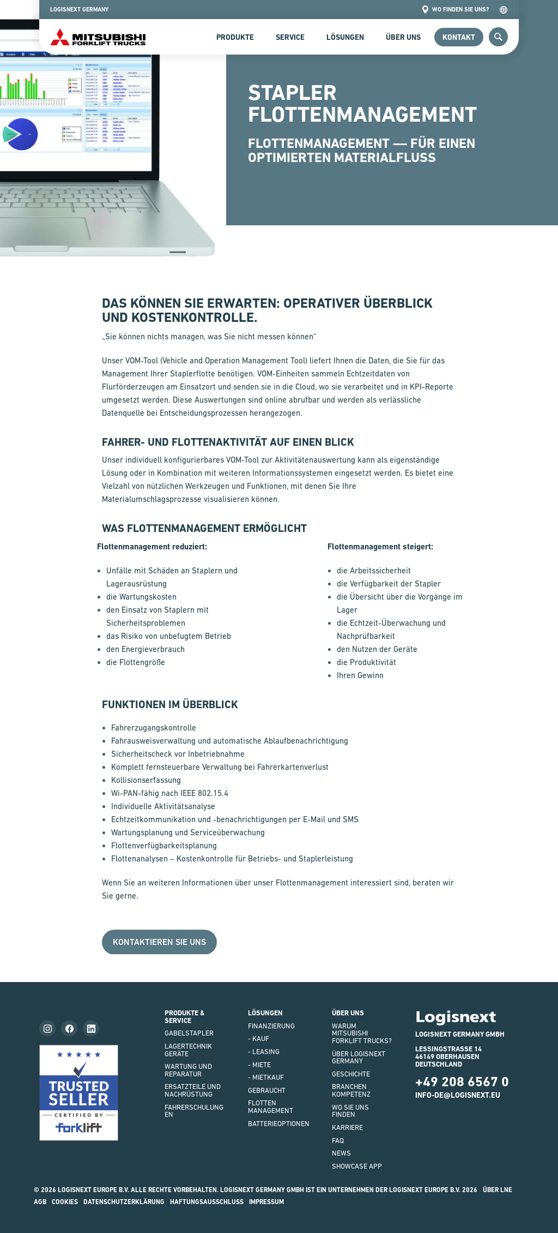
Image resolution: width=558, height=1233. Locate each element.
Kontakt (458, 37)
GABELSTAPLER (189, 1033)
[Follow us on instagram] (47, 1028)
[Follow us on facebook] (69, 1028)
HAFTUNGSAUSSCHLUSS (207, 1202)
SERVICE (290, 37)
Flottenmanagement (270, 1107)
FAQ (338, 1140)
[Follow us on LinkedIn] (91, 1028)
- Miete (259, 1065)
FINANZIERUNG (271, 1026)
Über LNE (497, 1190)
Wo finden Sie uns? (455, 9)
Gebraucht (267, 1090)
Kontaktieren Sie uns (159, 942)
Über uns (403, 37)
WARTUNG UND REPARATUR (188, 1070)
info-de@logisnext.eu (457, 1095)
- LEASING (264, 1052)
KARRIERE (347, 1127)
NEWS (341, 1153)
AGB (40, 1202)
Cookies (65, 1202)
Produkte (235, 37)
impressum (266, 1202)
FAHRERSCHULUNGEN (194, 1111)
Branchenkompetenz (351, 1090)
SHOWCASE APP (357, 1166)
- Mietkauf (266, 1077)
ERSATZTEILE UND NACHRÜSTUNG (193, 1090)
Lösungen (345, 37)
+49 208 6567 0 (462, 1082)
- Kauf (258, 1038)
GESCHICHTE (351, 1074)
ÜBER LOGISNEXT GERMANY (358, 1058)
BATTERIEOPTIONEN (279, 1124)
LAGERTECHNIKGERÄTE (188, 1050)
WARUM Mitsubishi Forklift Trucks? (362, 1033)
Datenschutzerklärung (124, 1202)
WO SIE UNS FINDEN (350, 1111)
